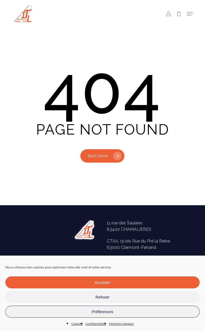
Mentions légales (121, 324)
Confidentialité (95, 324)
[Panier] (179, 14)
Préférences (102, 311)
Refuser (103, 297)
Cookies (77, 324)
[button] (190, 14)
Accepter (102, 282)
